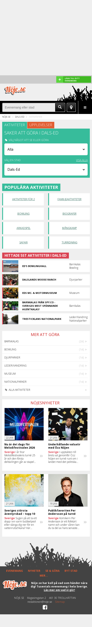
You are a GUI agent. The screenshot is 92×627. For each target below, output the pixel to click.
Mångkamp (69, 228)
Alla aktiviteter (17, 390)
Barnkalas (11, 341)
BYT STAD (71, 571)
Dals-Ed (19, 116)
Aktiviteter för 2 (23, 199)
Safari (23, 242)
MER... (44, 575)
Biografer (70, 213)
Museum (10, 374)
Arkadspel (24, 228)
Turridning (69, 242)
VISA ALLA (82, 160)
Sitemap (60, 602)
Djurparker (12, 357)
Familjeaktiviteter (70, 199)
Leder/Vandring (15, 365)
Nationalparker (15, 382)
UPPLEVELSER (40, 124)
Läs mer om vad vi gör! (59, 590)
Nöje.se (6, 116)
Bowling (23, 213)
